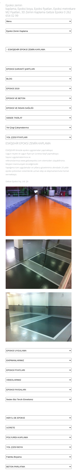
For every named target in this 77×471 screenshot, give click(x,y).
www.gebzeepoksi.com (31, 160)
